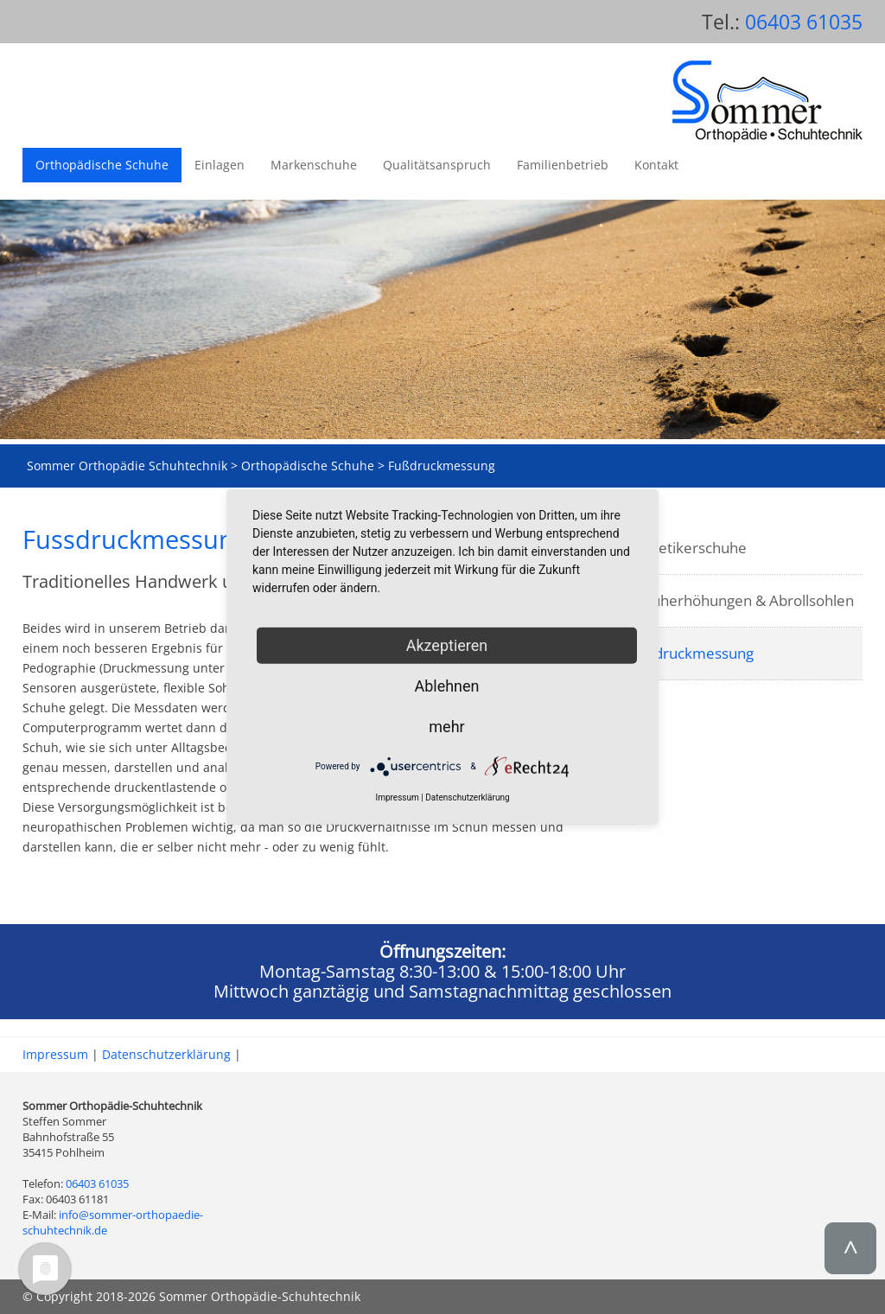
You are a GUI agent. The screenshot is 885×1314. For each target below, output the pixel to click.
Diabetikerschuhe (687, 548)
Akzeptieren (447, 645)
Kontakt (656, 164)
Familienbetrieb (562, 164)
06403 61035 (804, 21)
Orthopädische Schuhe (102, 164)
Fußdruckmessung (691, 653)
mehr (446, 727)
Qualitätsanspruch (437, 164)
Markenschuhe (314, 164)
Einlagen (219, 164)
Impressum (55, 1054)
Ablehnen (446, 686)
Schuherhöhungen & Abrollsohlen (741, 600)
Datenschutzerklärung (166, 1054)
